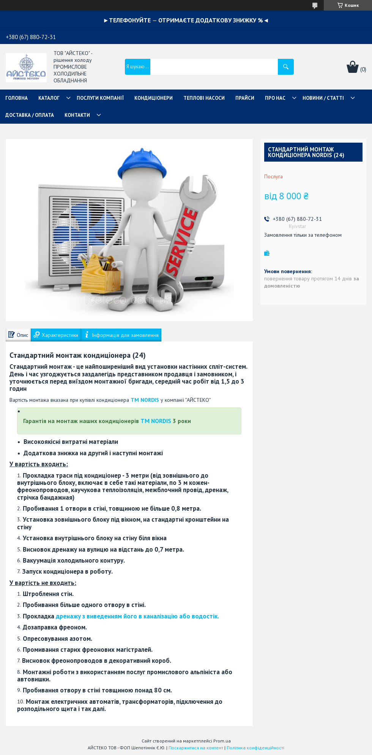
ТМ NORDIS (145, 399)
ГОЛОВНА (16, 98)
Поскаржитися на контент (196, 747)
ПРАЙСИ (244, 98)
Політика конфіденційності (255, 747)
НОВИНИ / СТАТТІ (323, 98)
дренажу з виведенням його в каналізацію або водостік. (137, 616)
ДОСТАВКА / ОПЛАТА (29, 115)
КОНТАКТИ (77, 115)
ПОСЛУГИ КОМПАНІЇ (100, 98)
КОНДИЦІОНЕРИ (153, 98)
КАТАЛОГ (49, 98)
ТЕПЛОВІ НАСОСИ (204, 98)
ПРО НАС (275, 98)
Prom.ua (222, 741)
